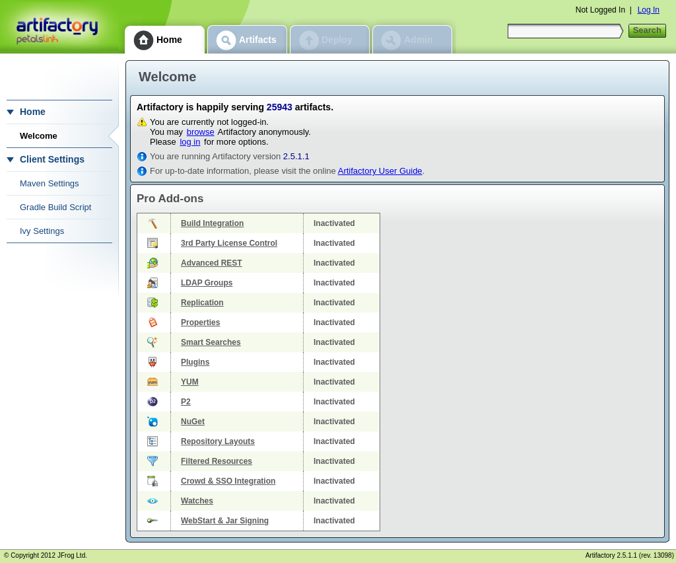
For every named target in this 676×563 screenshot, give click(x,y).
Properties (200, 322)
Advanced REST (211, 263)
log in (190, 142)
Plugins (195, 362)
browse (201, 132)
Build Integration (212, 223)
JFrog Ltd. (72, 555)
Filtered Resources (216, 461)
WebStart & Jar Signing (225, 520)
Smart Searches (211, 342)
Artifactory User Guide (380, 171)
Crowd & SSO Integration (228, 481)
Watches (197, 501)
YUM (190, 382)
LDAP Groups (206, 282)
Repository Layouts (218, 441)
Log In (648, 10)
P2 (186, 401)
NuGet (193, 421)
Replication (202, 302)
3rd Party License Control (229, 243)
